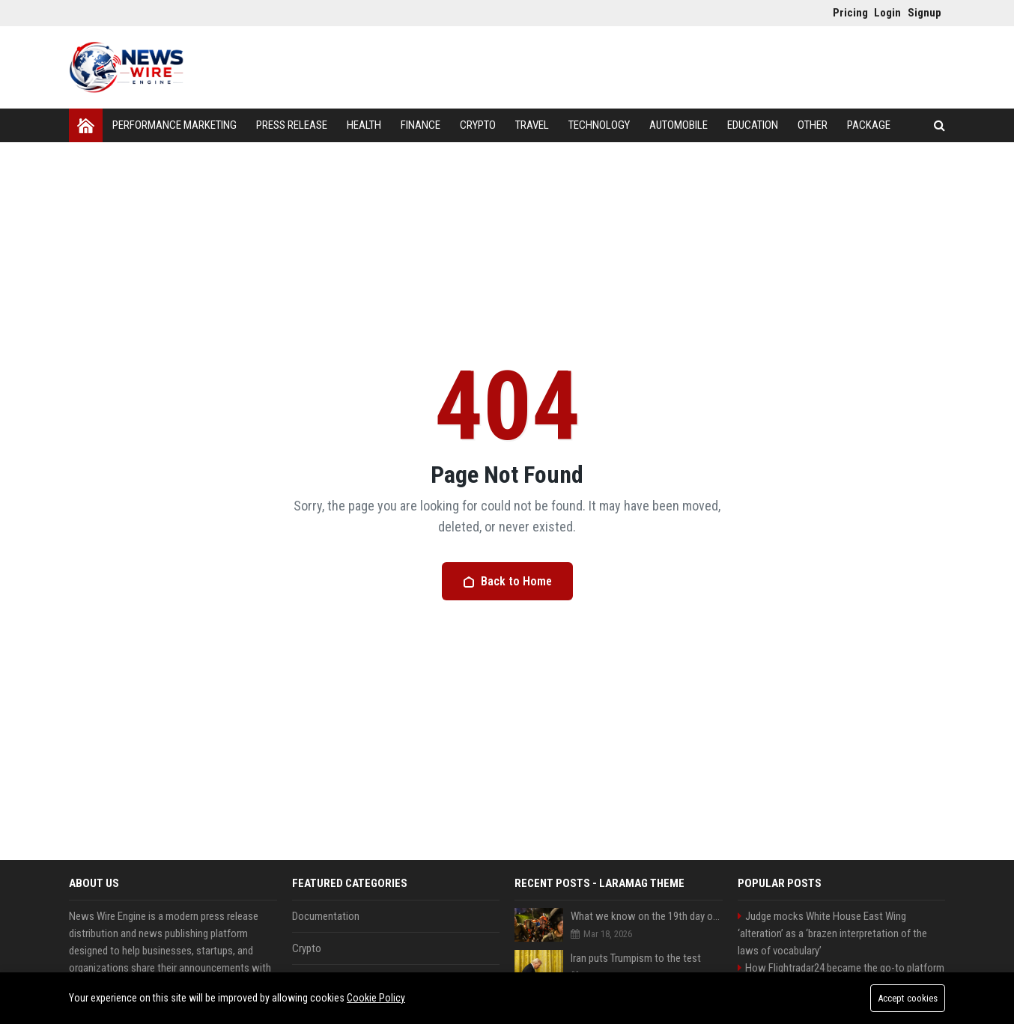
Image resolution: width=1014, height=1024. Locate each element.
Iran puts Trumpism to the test (636, 958)
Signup (921, 12)
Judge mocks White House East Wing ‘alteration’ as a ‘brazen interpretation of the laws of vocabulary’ (832, 933)
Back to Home (507, 581)
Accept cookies (908, 998)
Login (887, 12)
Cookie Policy (376, 998)
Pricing (846, 12)
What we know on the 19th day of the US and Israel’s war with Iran (647, 916)
